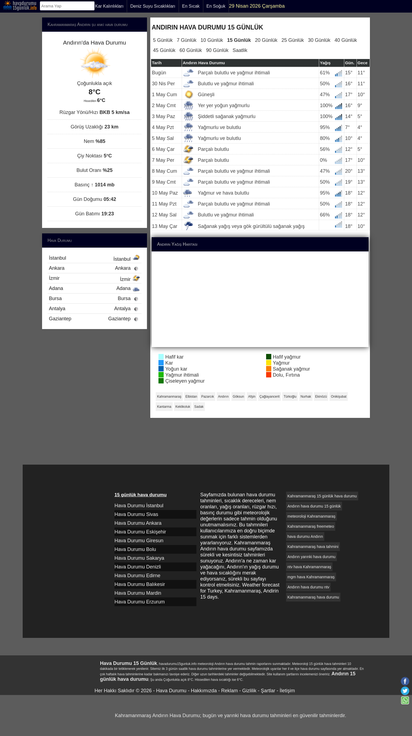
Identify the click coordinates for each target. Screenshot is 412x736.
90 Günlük (217, 50)
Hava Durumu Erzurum (139, 602)
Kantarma (164, 407)
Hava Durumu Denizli (137, 567)
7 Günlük (186, 40)
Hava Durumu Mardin (137, 593)
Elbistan (191, 396)
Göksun (238, 396)
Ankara (94, 268)
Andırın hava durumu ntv (308, 587)
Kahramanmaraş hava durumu (313, 597)
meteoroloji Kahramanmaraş (311, 516)
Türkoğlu (290, 396)
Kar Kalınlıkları (109, 6)
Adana (94, 288)
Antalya (94, 308)
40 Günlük (345, 40)
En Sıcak (191, 6)
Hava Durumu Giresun (138, 540)
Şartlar (268, 690)
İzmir (94, 279)
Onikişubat (338, 396)
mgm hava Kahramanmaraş (311, 577)
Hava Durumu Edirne (137, 575)
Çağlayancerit (269, 396)
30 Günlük (319, 40)
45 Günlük (164, 50)
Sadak (199, 407)
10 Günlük (212, 40)
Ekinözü (321, 396)
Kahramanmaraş (169, 396)
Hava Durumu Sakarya (139, 558)
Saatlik (240, 50)
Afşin (251, 396)
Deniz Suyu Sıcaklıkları (152, 6)
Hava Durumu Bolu (135, 549)
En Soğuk (216, 6)
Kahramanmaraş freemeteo (310, 526)
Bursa (94, 298)
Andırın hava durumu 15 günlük (314, 506)
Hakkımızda (204, 690)
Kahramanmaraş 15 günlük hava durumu (322, 496)
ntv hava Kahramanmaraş (309, 567)
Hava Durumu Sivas (136, 514)
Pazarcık (207, 396)
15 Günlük (239, 40)
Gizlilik (249, 690)
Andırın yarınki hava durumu (311, 557)
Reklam (229, 690)
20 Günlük (266, 40)
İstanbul (94, 258)
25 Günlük (292, 40)
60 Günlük (190, 50)
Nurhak (306, 396)
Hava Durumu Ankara (137, 523)
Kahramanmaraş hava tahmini (313, 546)
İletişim (287, 690)
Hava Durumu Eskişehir (140, 532)
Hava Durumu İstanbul (138, 505)
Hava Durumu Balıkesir (139, 584)
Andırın (223, 396)
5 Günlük (163, 40)
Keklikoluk (182, 407)
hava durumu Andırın (305, 536)
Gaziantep (94, 318)
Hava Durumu (171, 690)
